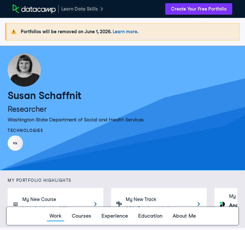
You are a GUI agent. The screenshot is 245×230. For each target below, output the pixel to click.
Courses (81, 216)
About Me (184, 216)
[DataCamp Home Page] (34, 8)
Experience (114, 216)
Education (150, 216)
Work (55, 216)
